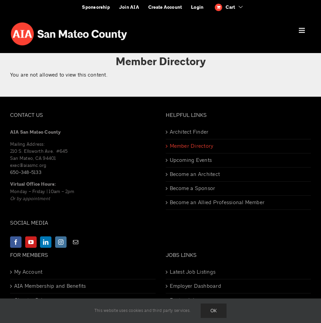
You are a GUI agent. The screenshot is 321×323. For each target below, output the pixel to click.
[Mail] (75, 242)
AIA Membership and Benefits (50, 286)
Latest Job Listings (193, 272)
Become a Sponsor (192, 188)
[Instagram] (61, 242)
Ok (213, 311)
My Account (28, 272)
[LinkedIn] (45, 242)
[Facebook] (16, 242)
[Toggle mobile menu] (302, 30)
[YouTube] (31, 242)
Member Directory (191, 146)
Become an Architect (195, 174)
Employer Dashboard (195, 286)
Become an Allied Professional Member (217, 202)
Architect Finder (189, 132)
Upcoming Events (191, 160)
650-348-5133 (25, 172)
